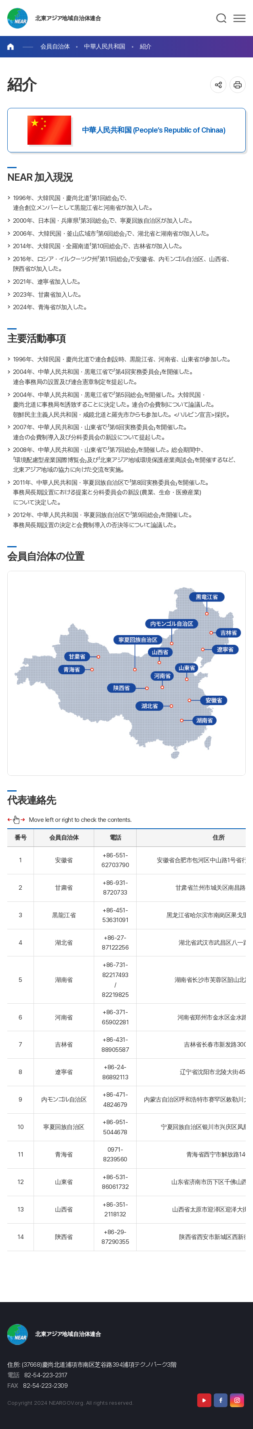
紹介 (146, 46)
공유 (218, 84)
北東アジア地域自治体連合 (68, 18)
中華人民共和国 (104, 46)
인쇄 (238, 84)
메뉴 (239, 18)
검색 (221, 18)
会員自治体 (55, 46)
